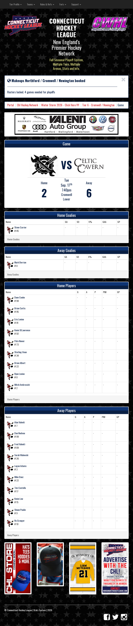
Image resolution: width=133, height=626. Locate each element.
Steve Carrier (20, 227)
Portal (10, 105)
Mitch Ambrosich (22, 384)
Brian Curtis (19, 308)
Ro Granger (19, 520)
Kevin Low (18, 498)
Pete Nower (19, 341)
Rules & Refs (47, 4)
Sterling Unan (20, 352)
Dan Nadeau (19, 433)
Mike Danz (19, 477)
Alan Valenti (19, 422)
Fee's (62, 4)
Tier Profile (15, 4)
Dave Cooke (19, 297)
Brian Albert (19, 363)
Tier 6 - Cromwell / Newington (98, 105)
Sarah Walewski (21, 455)
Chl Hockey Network (27, 105)
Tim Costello (20, 488)
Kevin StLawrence (22, 330)
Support (76, 4)
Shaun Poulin (20, 509)
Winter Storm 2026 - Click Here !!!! (60, 105)
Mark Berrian (20, 262)
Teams (31, 4)
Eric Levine (19, 319)
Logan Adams (20, 466)
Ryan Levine (19, 374)
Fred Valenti (19, 444)
